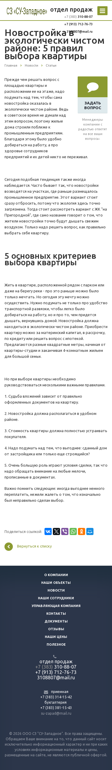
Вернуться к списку (28, 546)
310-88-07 (85, 16)
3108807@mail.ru (80, 31)
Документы (56, 621)
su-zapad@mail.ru (56, 713)
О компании (56, 575)
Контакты (56, 613)
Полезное (56, 644)
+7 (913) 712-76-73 (78, 24)
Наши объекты (56, 582)
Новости (56, 590)
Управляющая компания (56, 606)
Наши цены (56, 637)
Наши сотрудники (56, 598)
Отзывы (56, 629)
